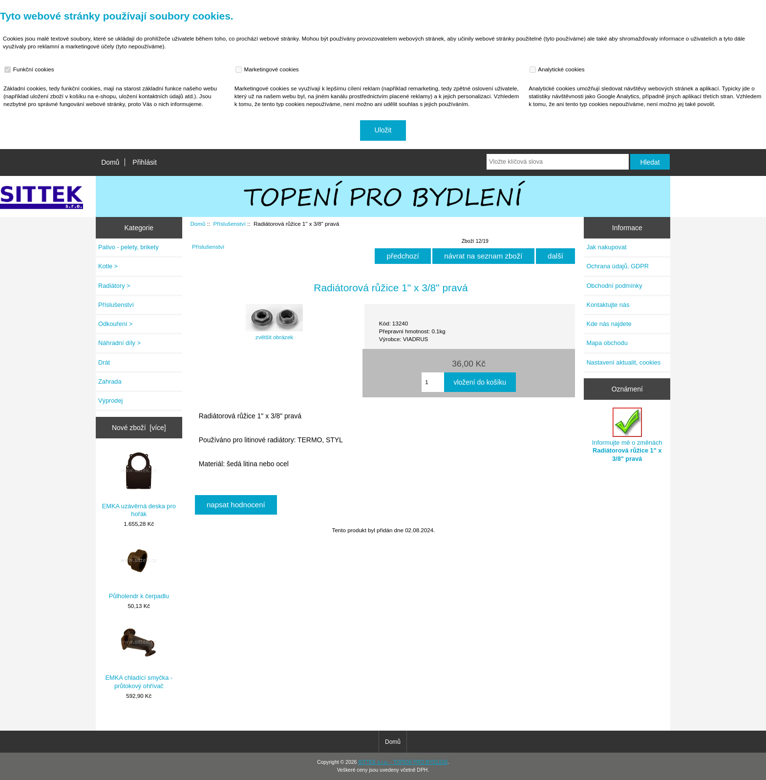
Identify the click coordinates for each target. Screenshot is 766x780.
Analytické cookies (558, 69)
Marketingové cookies (268, 69)
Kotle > (108, 266)
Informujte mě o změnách (627, 435)
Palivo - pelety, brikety (128, 247)
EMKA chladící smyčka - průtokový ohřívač (139, 656)
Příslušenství (229, 223)
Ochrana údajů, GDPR (617, 266)
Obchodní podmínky (614, 285)
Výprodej (110, 400)
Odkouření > (115, 323)
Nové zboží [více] (139, 428)
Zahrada (110, 381)
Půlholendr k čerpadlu (139, 571)
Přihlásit (144, 162)
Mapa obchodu (606, 343)
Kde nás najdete (608, 323)
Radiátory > (114, 285)
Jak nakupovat (606, 247)
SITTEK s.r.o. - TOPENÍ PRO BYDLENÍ (402, 762)
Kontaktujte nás (607, 304)
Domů (110, 162)
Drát (104, 362)
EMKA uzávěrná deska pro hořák (139, 485)
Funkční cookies (30, 69)
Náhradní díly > (119, 343)
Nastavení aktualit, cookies (623, 362)
